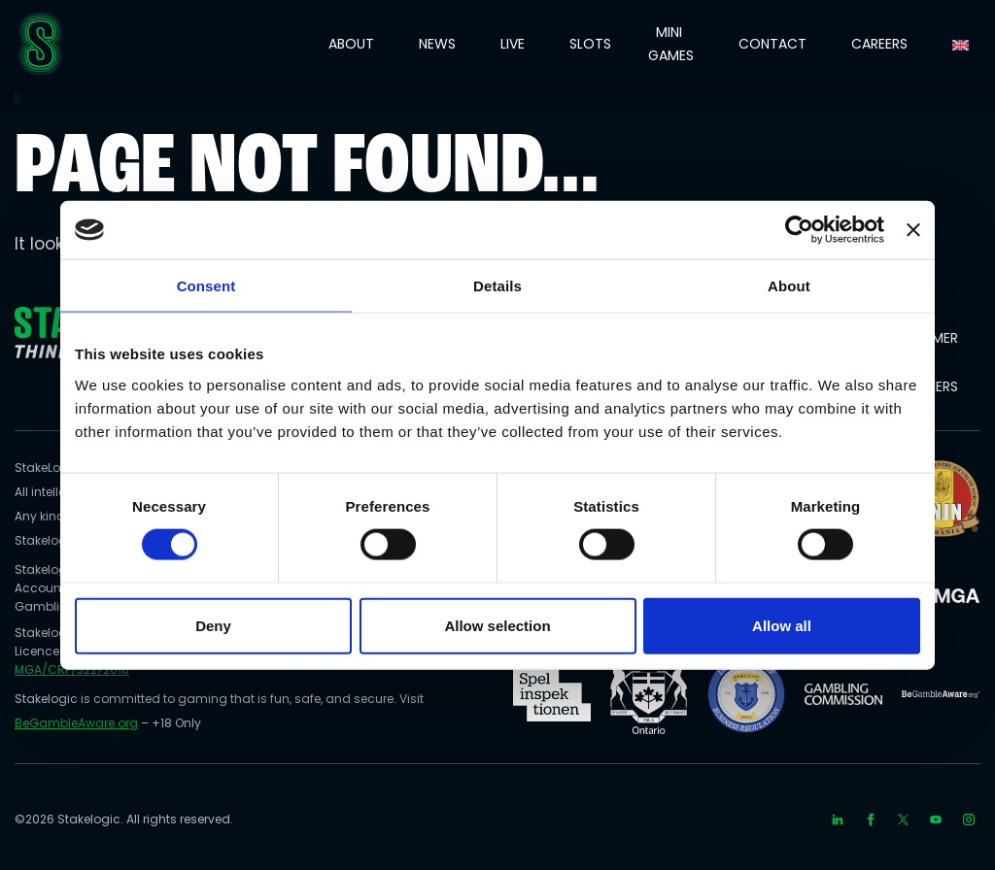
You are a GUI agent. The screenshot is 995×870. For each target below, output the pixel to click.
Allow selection (497, 625)
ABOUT (351, 43)
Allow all (781, 625)
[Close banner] (913, 230)
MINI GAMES (671, 43)
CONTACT (772, 43)
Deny (213, 625)
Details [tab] (497, 286)
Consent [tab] (206, 286)
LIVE (512, 43)
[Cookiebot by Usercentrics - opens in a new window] (799, 230)
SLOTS (590, 43)
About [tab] (789, 286)
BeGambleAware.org (76, 723)
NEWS (437, 43)
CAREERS (879, 43)
